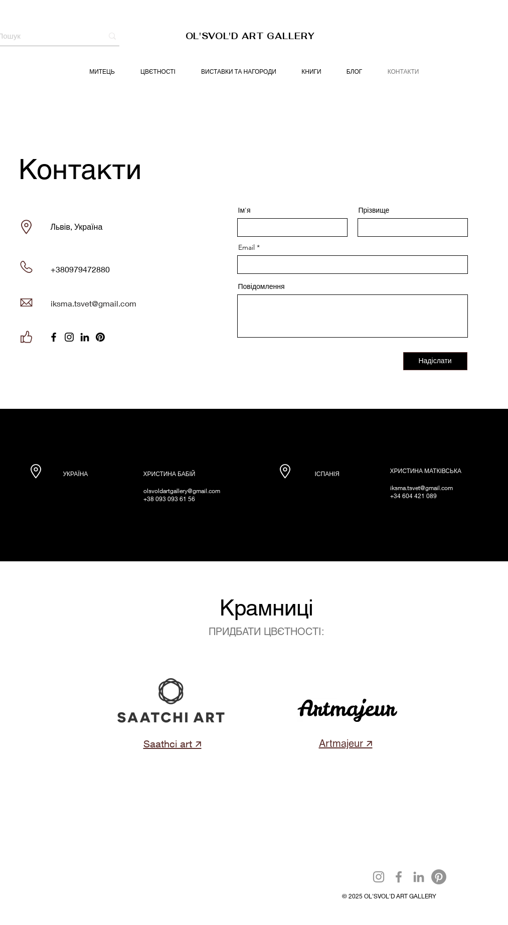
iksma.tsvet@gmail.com (93, 303)
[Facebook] (54, 337)
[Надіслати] (435, 361)
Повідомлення (261, 286)
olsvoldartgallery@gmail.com (181, 491)
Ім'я (244, 210)
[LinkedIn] (85, 337)
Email (246, 247)
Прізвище (374, 210)
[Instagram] (69, 337)
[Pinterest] (100, 337)
